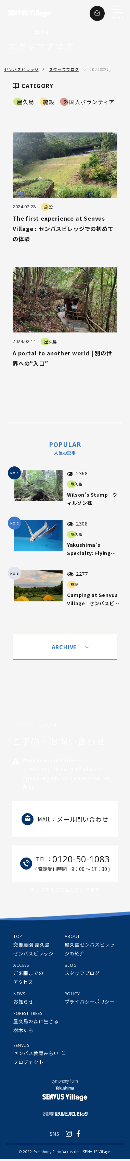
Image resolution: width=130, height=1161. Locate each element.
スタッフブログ (64, 69)
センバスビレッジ (21, 69)
